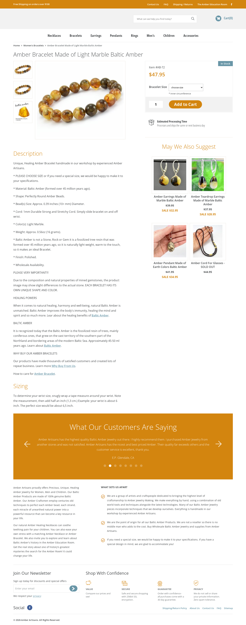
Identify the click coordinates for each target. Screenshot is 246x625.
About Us (195, 608)
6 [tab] (131, 465)
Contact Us (153, 4)
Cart (228, 18)
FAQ (166, 4)
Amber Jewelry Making (140, 500)
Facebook (231, 4)
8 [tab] (141, 465)
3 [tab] (115, 465)
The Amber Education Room (212, 4)
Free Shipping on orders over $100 (31, 4)
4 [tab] (120, 465)
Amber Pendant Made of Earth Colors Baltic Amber (170, 246)
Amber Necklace (55, 533)
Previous (27, 444)
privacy (37, 596)
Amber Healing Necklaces (42, 525)
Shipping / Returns (183, 4)
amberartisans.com (40, 17)
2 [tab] (110, 465)
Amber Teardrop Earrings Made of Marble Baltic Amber (208, 181)
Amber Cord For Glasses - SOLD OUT (208, 246)
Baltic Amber (100, 315)
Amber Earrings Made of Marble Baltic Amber (170, 179)
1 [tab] (105, 465)
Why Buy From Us (63, 366)
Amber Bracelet (44, 374)
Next (219, 444)
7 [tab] (136, 465)
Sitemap (228, 608)
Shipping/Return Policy (174, 608)
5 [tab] (125, 465)
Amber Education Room (60, 542)
